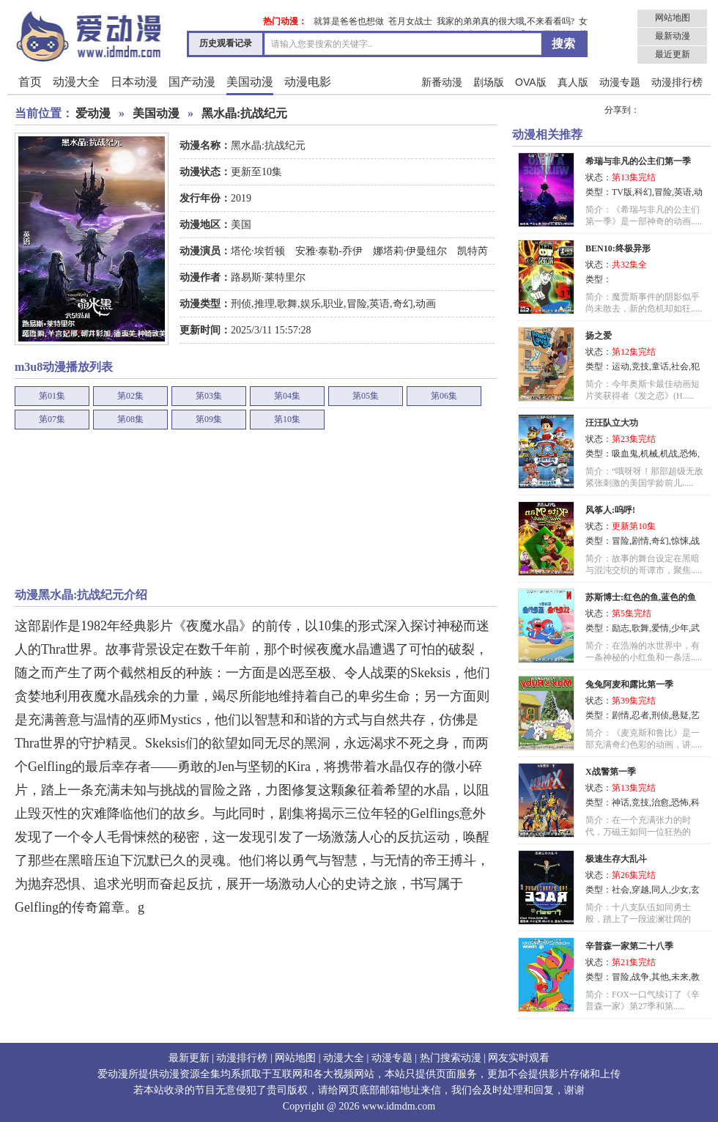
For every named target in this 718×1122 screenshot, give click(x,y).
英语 (379, 303)
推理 (264, 303)
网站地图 (672, 17)
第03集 (209, 396)
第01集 (52, 396)
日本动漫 (134, 81)
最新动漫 (672, 36)
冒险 (357, 303)
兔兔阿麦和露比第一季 (629, 684)
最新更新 (189, 1057)
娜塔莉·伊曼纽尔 (410, 251)
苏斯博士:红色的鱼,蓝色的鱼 (640, 597)
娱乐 (310, 303)
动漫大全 (76, 81)
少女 (680, 890)
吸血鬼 (625, 454)
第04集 (287, 396)
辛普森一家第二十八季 (629, 946)
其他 (660, 977)
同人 (660, 890)
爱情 (660, 628)
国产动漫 (192, 81)
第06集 (444, 396)
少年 (680, 628)
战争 (640, 977)
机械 (649, 454)
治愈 (660, 802)
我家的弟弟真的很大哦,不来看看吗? (505, 21)
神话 (620, 802)
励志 (620, 628)
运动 (620, 366)
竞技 (640, 366)
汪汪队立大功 (611, 423)
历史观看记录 (225, 43)
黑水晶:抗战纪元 (244, 113)
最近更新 (672, 54)
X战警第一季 (610, 772)
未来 (680, 977)
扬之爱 (598, 336)
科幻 (643, 192)
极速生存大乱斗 (616, 859)
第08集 (130, 419)
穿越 (640, 890)
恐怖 (688, 454)
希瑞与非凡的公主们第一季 (638, 161)
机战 (669, 454)
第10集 (287, 419)
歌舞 (287, 303)
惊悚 (680, 541)
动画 (425, 303)
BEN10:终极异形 (618, 248)
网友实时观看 (518, 1057)
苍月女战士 (410, 21)
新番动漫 (441, 82)
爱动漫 (93, 113)
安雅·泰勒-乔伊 (328, 251)
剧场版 (488, 82)
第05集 (365, 396)
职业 (333, 303)
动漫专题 (619, 82)
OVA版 (531, 82)
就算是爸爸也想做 (349, 21)
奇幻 (403, 303)
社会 (680, 366)
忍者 (640, 715)
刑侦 (241, 303)
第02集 (130, 396)
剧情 (640, 541)
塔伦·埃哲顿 (259, 251)
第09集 (209, 419)
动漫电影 (307, 81)
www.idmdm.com (398, 1106)
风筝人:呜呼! (610, 510)
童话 (660, 366)
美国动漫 (249, 81)
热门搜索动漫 (450, 1057)
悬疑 (680, 715)
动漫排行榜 (677, 82)
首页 (30, 81)
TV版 (622, 192)
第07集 (52, 419)
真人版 (573, 82)
